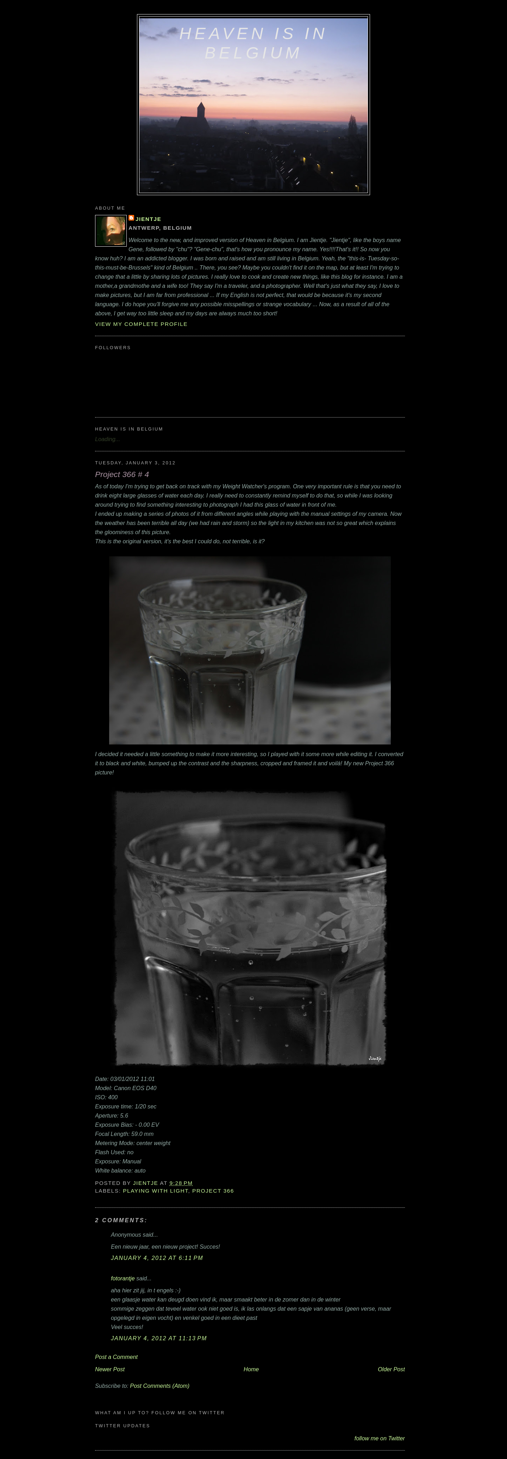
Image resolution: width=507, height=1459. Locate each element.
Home (251, 1369)
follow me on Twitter (380, 1438)
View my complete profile (141, 324)
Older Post (391, 1369)
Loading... (107, 439)
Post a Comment (116, 1357)
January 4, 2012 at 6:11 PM (157, 1258)
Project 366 (213, 1191)
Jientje (148, 219)
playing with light (155, 1191)
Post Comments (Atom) (159, 1386)
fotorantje (123, 1278)
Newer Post (110, 1369)
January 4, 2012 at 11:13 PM (159, 1338)
